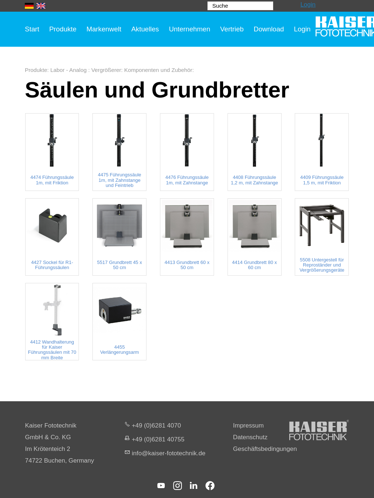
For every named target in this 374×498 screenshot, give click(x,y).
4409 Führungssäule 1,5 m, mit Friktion (322, 180)
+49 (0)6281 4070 (156, 425)
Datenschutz (250, 437)
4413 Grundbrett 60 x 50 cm (187, 265)
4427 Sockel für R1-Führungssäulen (52, 265)
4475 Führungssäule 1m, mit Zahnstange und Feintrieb (119, 180)
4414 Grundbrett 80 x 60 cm (254, 265)
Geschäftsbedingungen (265, 448)
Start (32, 29)
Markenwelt (104, 29)
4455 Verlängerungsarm (119, 350)
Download (268, 29)
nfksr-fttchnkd (169, 453)
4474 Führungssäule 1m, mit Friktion (52, 180)
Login (308, 4)
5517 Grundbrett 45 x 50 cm (119, 265)
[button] (161, 485)
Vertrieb (232, 29)
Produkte (63, 29)
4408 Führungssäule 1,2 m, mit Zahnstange (254, 180)
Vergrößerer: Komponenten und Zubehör (141, 70)
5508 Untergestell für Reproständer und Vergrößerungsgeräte (321, 265)
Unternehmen (189, 29)
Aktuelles (145, 29)
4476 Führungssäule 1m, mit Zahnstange (187, 180)
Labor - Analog (69, 70)
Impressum (248, 425)
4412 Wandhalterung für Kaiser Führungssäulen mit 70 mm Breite (52, 350)
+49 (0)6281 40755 (158, 439)
